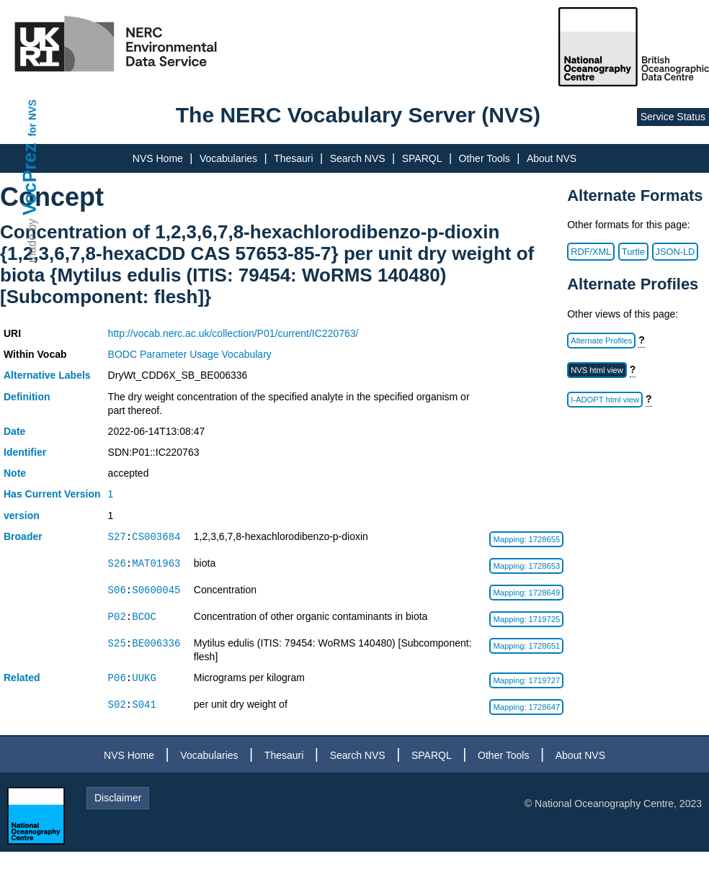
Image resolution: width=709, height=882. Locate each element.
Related (22, 677)
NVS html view (597, 370)
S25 (117, 643)
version (22, 515)
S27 (117, 537)
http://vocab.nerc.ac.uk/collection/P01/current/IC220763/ (233, 333)
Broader (23, 536)
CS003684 (156, 537)
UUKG (144, 678)
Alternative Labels (47, 375)
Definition (27, 396)
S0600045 (156, 590)
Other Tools (484, 158)
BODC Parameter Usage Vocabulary (190, 354)
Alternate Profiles (601, 340)
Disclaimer (117, 798)
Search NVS (357, 158)
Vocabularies (228, 158)
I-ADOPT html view (605, 399)
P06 (117, 678)
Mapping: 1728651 (526, 646)
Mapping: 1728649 (526, 592)
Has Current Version (52, 494)
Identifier (25, 452)
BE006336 (156, 643)
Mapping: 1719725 (526, 619)
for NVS (32, 117)
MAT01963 (156, 563)
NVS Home (158, 158)
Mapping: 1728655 (526, 539)
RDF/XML (591, 251)
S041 (144, 704)
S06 (117, 590)
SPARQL (422, 158)
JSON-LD (675, 251)
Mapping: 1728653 (526, 566)
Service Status (673, 116)
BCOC (144, 617)
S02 (117, 704)
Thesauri (293, 158)
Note (15, 473)
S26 (117, 563)
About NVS (551, 158)
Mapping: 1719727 (526, 680)
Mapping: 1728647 (526, 707)
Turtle (633, 251)
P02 (117, 617)
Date (14, 431)
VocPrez (29, 179)
